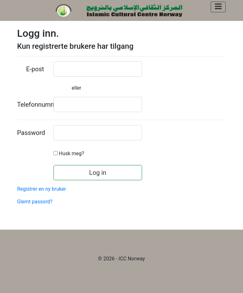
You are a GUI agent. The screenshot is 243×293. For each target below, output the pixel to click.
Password (31, 133)
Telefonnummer (33, 104)
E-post (35, 69)
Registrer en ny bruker (41, 189)
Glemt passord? (35, 202)
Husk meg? (71, 153)
